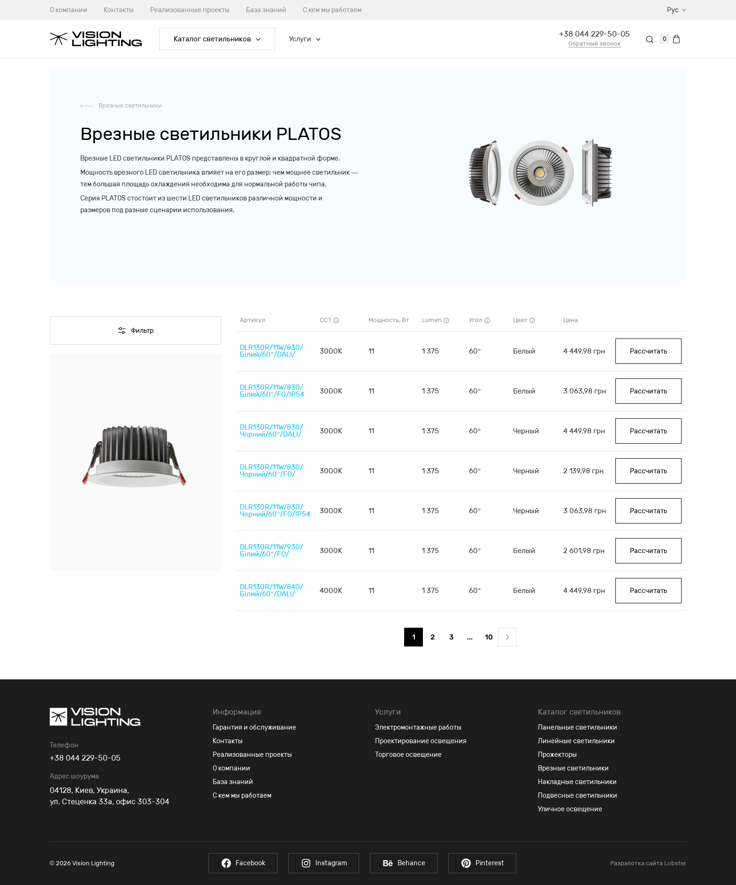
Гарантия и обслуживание (254, 727)
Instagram (323, 863)
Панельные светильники (577, 727)
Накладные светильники (577, 782)
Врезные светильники (130, 105)
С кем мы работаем (332, 10)
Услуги (305, 39)
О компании (68, 10)
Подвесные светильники (577, 796)
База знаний (266, 10)
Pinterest (484, 863)
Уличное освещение (570, 809)
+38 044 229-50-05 (594, 34)
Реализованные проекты (190, 10)
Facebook (241, 863)
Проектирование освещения (421, 741)
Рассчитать (648, 351)
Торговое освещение (408, 755)
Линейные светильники (576, 741)
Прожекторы (557, 755)
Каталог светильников (217, 39)
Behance (404, 863)
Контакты (119, 10)
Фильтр (135, 330)
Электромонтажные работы (418, 727)
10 (489, 637)
